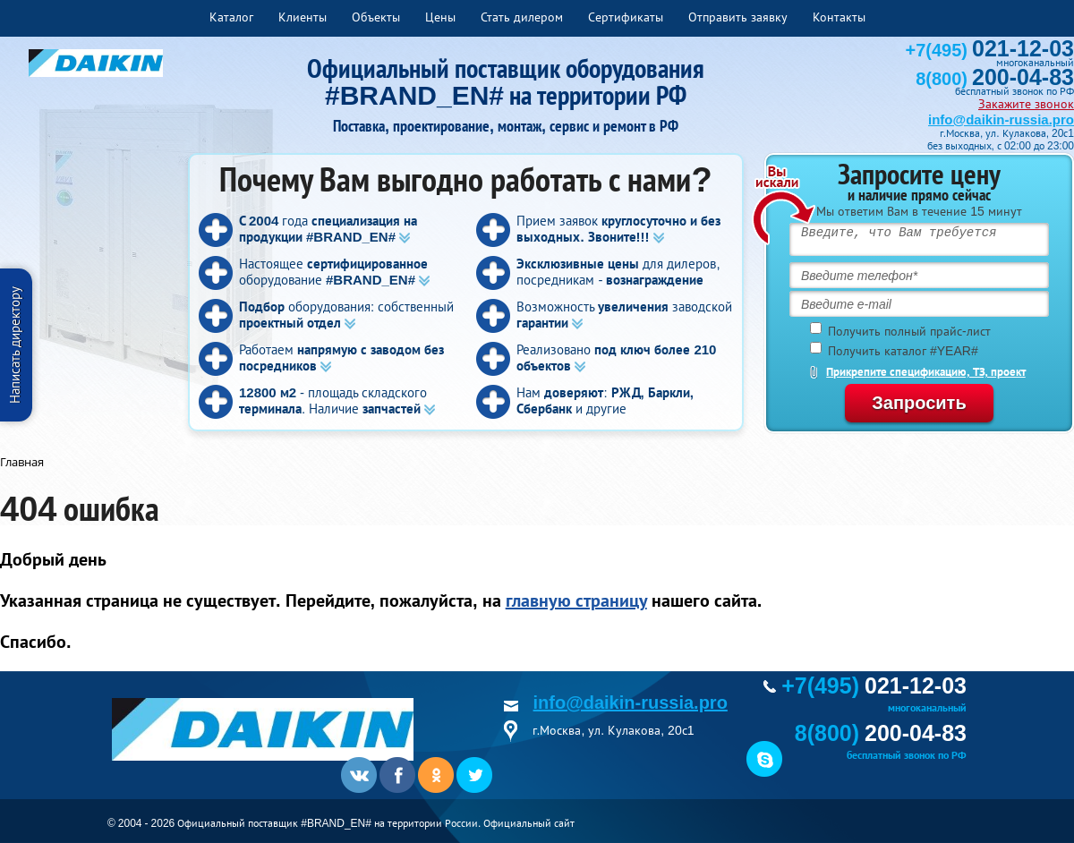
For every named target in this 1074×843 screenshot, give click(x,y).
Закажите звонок (1026, 103)
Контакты (839, 17)
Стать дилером (522, 17)
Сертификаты (625, 17)
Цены (440, 17)
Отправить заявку (738, 17)
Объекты (376, 17)
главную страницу (576, 600)
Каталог (231, 17)
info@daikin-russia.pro (1001, 119)
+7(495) (990, 50)
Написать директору (14, 345)
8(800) (995, 78)
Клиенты (302, 17)
